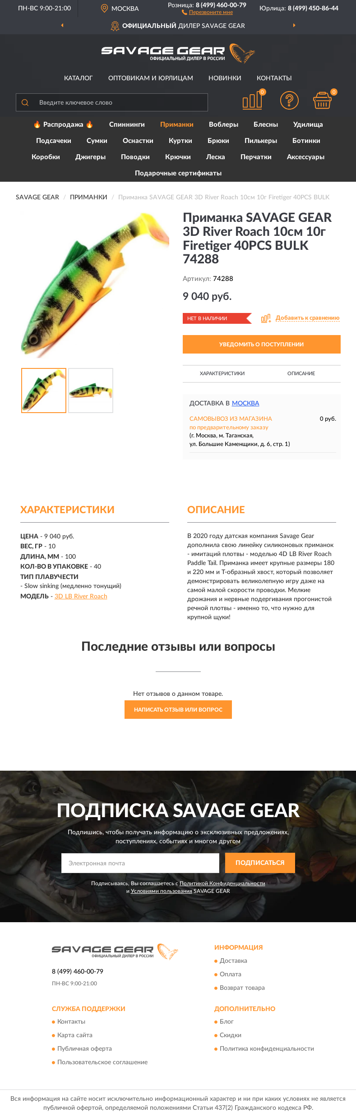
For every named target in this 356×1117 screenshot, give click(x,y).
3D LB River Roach (81, 596)
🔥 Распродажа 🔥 (63, 124)
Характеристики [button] (222, 373)
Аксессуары (305, 157)
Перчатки (256, 157)
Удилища (308, 124)
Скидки (230, 1036)
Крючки (178, 157)
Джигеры (90, 157)
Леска (215, 157)
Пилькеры (261, 141)
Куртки (180, 141)
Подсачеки (53, 141)
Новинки (224, 78)
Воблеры (223, 124)
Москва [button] (245, 403)
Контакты (274, 78)
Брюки (218, 141)
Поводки (135, 157)
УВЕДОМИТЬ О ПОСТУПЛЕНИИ (261, 344)
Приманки (177, 124)
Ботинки (306, 141)
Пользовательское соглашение (102, 1063)
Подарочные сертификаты (178, 173)
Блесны (266, 124)
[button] (207, 11)
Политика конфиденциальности (267, 1049)
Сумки (97, 141)
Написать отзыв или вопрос (178, 709)
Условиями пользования (161, 891)
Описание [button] (301, 373)
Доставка (233, 961)
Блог (227, 1022)
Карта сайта (74, 1036)
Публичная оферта (84, 1049)
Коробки (46, 157)
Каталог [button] (78, 78)
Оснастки (138, 141)
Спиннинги (127, 124)
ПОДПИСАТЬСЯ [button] (260, 863)
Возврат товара (242, 988)
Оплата (230, 974)
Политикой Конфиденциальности (222, 883)
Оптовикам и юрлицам (150, 78)
